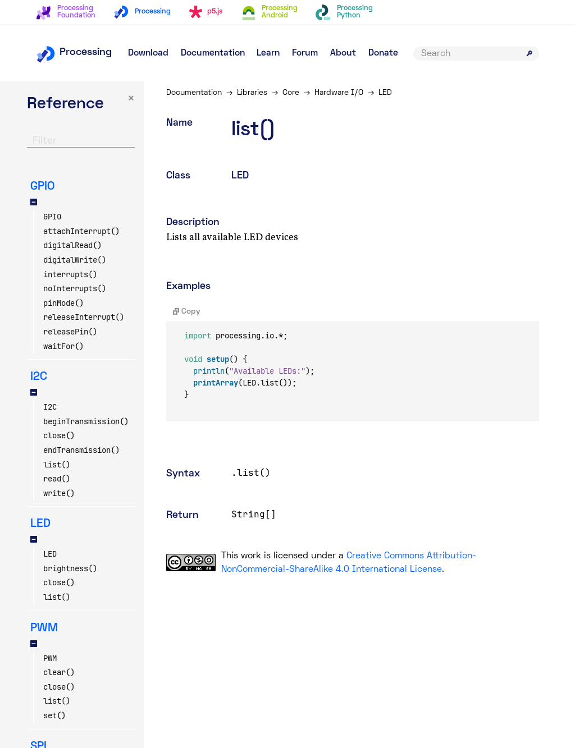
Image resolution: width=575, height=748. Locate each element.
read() (56, 479)
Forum (305, 53)
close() (59, 435)
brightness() (70, 568)
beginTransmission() (86, 421)
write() (59, 493)
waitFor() (63, 346)
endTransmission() (81, 450)
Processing (74, 52)
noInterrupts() (74, 288)
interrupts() (70, 274)
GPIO (52, 217)
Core (290, 93)
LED (50, 554)
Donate (383, 53)
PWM (50, 658)
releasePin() (70, 332)
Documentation (213, 53)
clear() (59, 672)
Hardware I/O (338, 93)
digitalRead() (72, 245)
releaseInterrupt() (83, 317)
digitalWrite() (74, 260)
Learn (268, 53)
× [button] (131, 99)
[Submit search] (529, 53)
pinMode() (63, 303)
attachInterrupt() (81, 231)
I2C (50, 407)
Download (148, 53)
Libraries (252, 93)
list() (56, 465)
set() (54, 715)
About (343, 53)
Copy (186, 311)
